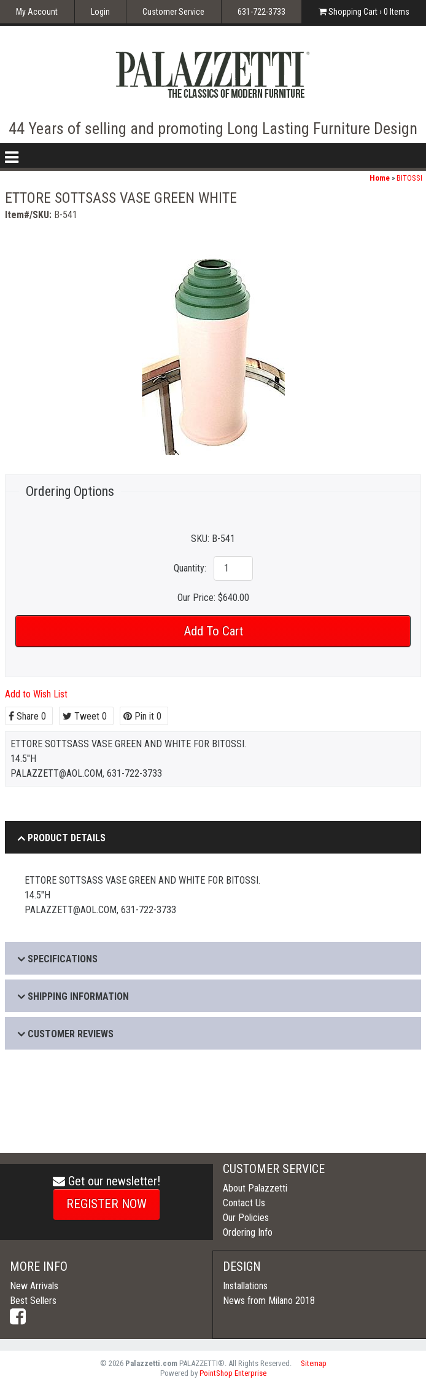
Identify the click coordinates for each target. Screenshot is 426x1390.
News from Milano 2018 (269, 1300)
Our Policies (246, 1217)
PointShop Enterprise (232, 1373)
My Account (37, 12)
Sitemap (314, 1363)
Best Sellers (33, 1300)
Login (100, 12)
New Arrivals (34, 1286)
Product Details (67, 838)
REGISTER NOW (106, 1203)
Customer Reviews (71, 1034)
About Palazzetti (255, 1188)
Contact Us (244, 1203)
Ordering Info (248, 1232)
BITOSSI (409, 178)
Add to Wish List (36, 694)
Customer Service (173, 12)
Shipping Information (78, 996)
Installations (245, 1286)
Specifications (63, 959)
